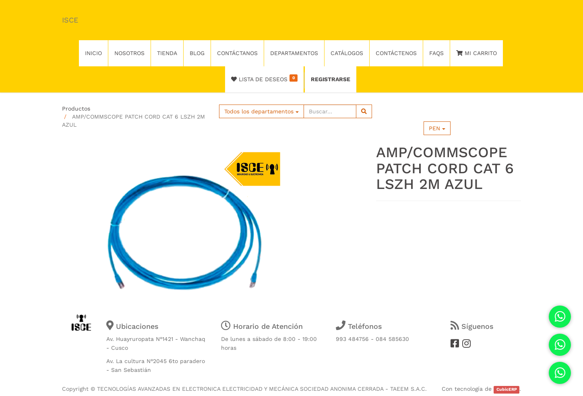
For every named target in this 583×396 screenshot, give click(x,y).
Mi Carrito (476, 53)
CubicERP (506, 389)
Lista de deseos (264, 78)
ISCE (70, 20)
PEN (437, 128)
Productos (76, 108)
